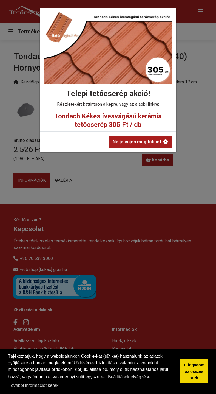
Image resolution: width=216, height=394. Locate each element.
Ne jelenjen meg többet (140, 141)
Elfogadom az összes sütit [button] (194, 371)
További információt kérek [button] (33, 385)
